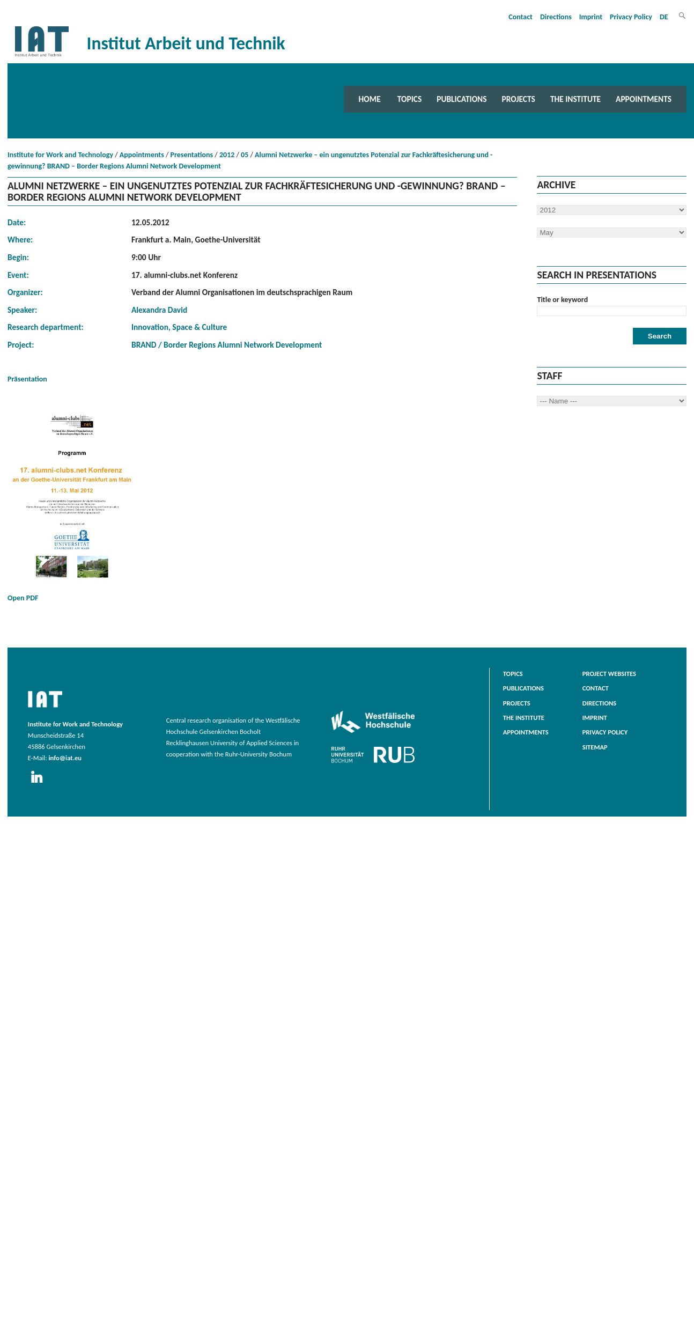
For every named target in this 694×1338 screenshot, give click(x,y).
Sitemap (595, 747)
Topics (409, 99)
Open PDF (72, 504)
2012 (226, 154)
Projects (518, 99)
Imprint (590, 16)
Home (370, 99)
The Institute (575, 99)
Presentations (192, 154)
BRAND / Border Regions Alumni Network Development (226, 345)
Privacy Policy (631, 16)
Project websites (609, 674)
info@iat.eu (65, 758)
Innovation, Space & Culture (179, 327)
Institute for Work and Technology (60, 154)
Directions (556, 16)
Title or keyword (562, 299)
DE (664, 16)
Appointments (643, 99)
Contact (520, 16)
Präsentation (27, 379)
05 (244, 154)
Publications (461, 99)
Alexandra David (159, 310)
